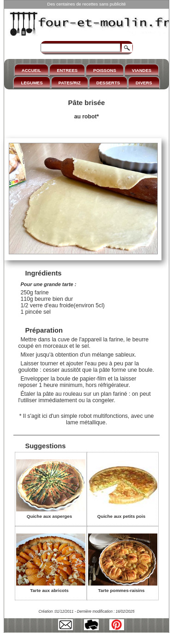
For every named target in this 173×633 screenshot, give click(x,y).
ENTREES (67, 70)
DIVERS (144, 82)
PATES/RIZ (70, 82)
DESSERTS (108, 82)
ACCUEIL (31, 70)
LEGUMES (31, 82)
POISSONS (104, 70)
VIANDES (141, 70)
